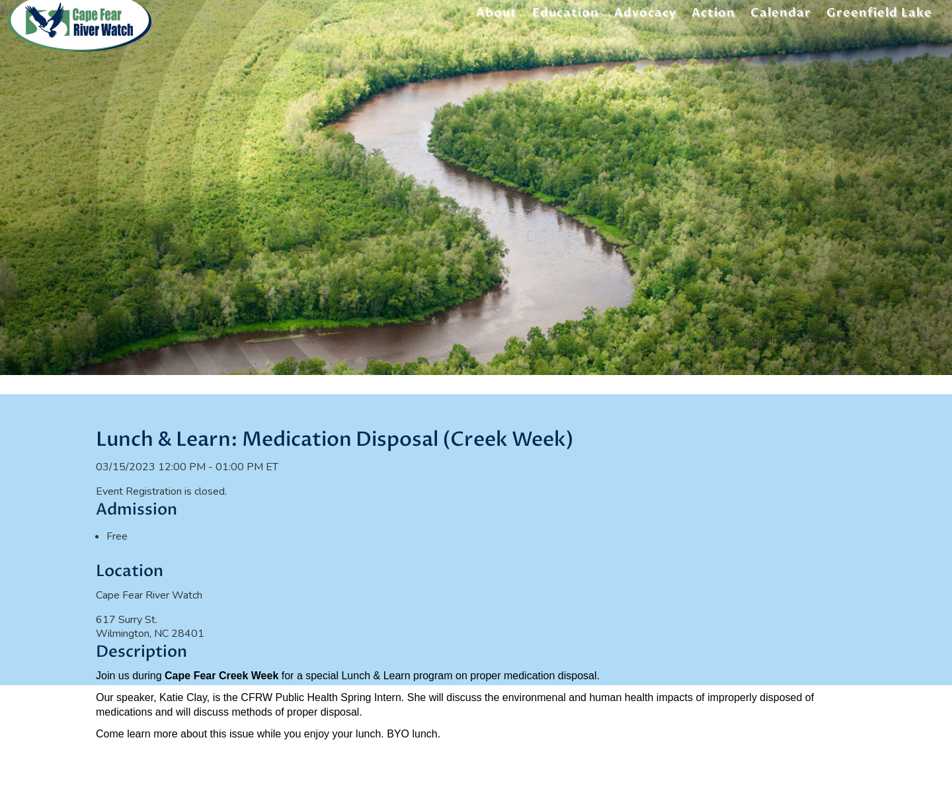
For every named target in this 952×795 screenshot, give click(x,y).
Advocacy (645, 15)
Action (713, 15)
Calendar (780, 15)
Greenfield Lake (879, 15)
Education (565, 15)
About (496, 15)
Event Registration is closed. (161, 492)
